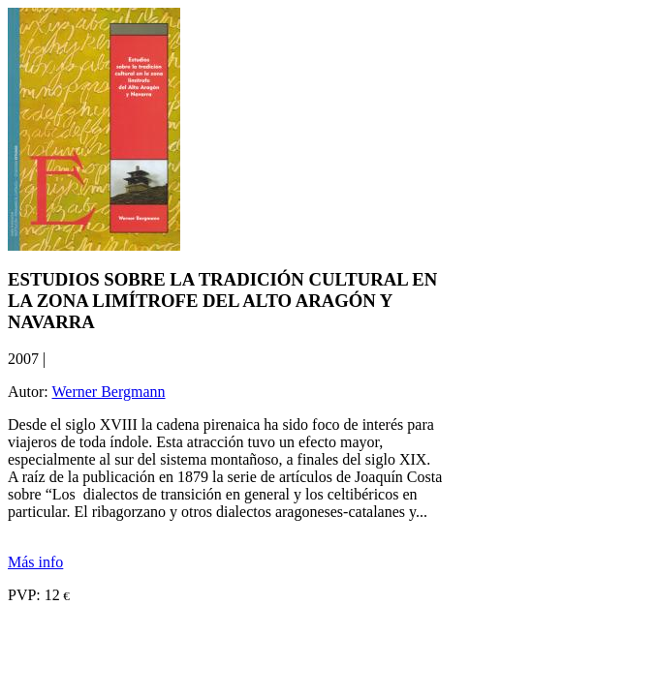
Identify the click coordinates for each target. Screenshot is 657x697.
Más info (35, 562)
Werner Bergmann (109, 391)
